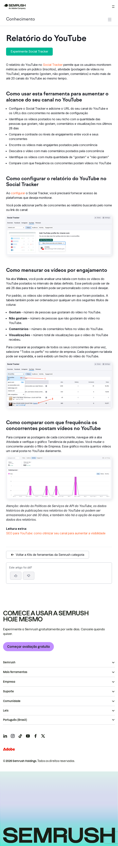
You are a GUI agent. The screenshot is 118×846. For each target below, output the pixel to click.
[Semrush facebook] (35, 736)
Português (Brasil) (15, 719)
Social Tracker (53, 65)
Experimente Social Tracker (29, 51)
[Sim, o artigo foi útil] (15, 576)
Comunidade (11, 701)
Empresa (9, 681)
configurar (18, 193)
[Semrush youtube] (28, 736)
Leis (6, 710)
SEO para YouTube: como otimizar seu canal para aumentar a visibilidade (55, 533)
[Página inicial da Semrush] (14, 6)
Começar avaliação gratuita (28, 646)
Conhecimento (20, 19)
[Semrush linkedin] (5, 736)
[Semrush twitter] (43, 736)
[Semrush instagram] (13, 736)
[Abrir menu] (113, 6)
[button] (28, 576)
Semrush (9, 662)
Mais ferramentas (15, 672)
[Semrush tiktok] (20, 736)
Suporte (8, 691)
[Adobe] (9, 749)
